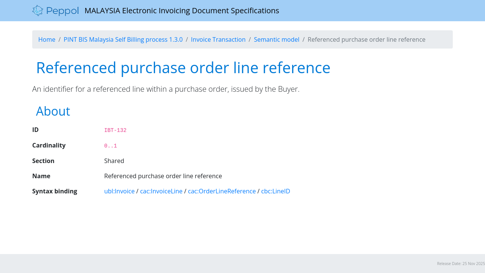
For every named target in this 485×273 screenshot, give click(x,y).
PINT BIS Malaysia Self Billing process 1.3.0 (123, 39)
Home (46, 39)
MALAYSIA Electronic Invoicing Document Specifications (155, 10)
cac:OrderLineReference (222, 191)
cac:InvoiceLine (161, 191)
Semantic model (276, 39)
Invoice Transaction (218, 39)
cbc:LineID (275, 191)
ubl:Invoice (119, 191)
